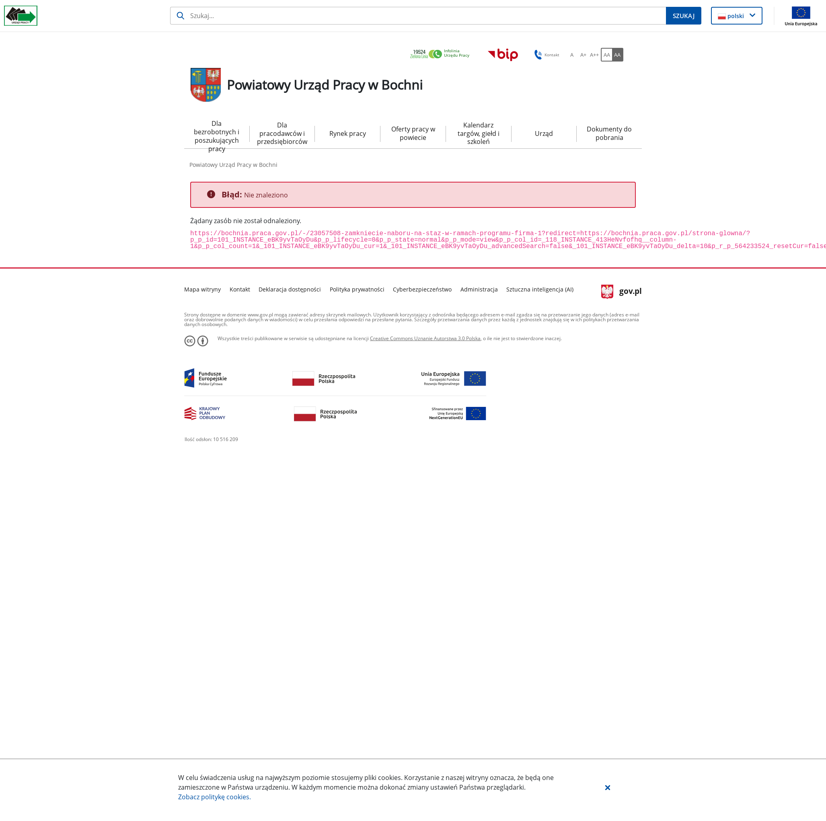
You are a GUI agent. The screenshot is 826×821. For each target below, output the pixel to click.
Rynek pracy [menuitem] (347, 133)
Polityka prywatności (357, 289)
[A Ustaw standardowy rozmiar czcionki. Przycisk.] (572, 55)
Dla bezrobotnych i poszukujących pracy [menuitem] (216, 133)
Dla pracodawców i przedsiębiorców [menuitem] (282, 133)
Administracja (479, 289)
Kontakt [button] (545, 54)
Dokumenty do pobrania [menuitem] (609, 133)
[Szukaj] (418, 16)
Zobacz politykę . (214, 796)
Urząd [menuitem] (544, 133)
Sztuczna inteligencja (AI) (539, 289)
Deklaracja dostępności (290, 289)
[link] (442, 54)
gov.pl (621, 292)
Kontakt (240, 289)
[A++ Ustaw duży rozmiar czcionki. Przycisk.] (594, 55)
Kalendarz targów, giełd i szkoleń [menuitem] (478, 133)
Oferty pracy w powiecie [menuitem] (413, 133)
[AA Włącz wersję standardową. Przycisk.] (606, 55)
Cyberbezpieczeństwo (422, 289)
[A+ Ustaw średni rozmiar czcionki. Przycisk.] (583, 55)
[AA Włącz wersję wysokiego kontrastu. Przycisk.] (617, 55)
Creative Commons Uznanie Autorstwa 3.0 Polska (425, 338)
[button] (607, 787)
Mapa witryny (202, 289)
